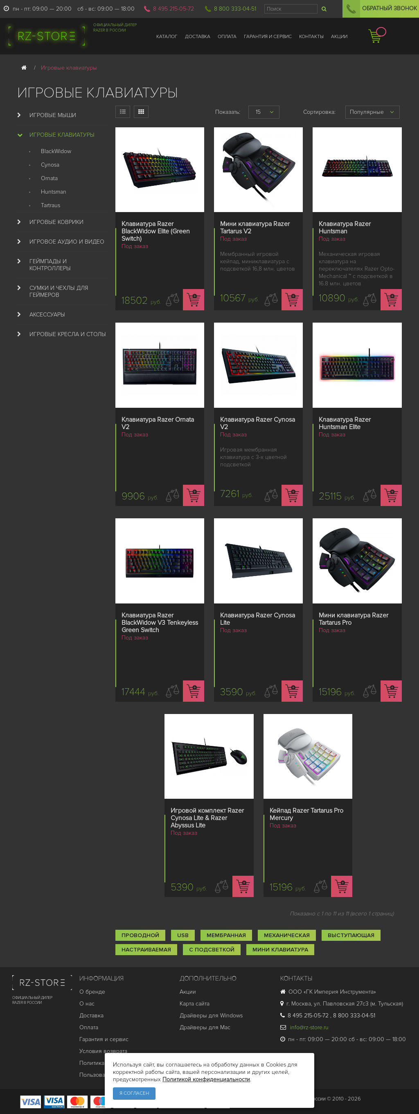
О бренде (92, 991)
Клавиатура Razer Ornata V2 (158, 423)
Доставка (91, 1015)
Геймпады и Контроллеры (50, 265)
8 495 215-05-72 (173, 8)
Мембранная (226, 935)
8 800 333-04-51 (235, 8)
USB (183, 935)
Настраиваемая (146, 949)
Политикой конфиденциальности (206, 1079)
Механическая (287, 935)
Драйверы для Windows (211, 1015)
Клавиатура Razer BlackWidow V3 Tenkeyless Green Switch (160, 623)
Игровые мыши (52, 115)
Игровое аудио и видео (66, 241)
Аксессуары (47, 314)
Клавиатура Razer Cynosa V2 (257, 423)
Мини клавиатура (280, 949)
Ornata (49, 178)
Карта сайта (195, 1003)
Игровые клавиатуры (62, 134)
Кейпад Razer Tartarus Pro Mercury (306, 814)
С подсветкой (211, 949)
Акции (188, 991)
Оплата (88, 1027)
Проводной (140, 935)
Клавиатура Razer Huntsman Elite (345, 423)
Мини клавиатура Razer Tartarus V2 (255, 227)
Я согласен (134, 1093)
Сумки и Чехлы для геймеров (58, 291)
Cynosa (50, 164)
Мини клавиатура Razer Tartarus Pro (353, 619)
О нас (87, 1003)
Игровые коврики (56, 222)
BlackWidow (56, 151)
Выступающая (351, 935)
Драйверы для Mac (205, 1027)
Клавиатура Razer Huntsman (345, 227)
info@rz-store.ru (304, 1027)
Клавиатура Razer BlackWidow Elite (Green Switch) (156, 231)
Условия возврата (103, 1051)
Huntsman (53, 191)
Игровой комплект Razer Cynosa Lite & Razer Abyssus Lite (207, 818)
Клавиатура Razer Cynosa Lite (257, 619)
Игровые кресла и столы (67, 334)
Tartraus (50, 205)
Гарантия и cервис (103, 1039)
